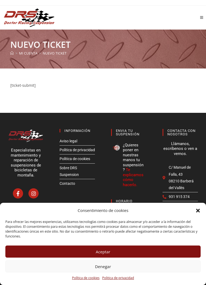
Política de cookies (86, 278)
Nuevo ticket (55, 53)
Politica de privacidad (118, 278)
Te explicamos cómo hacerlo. (133, 177)
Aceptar (103, 251)
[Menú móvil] (199, 17)
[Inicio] (12, 53)
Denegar (103, 266)
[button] (198, 210)
